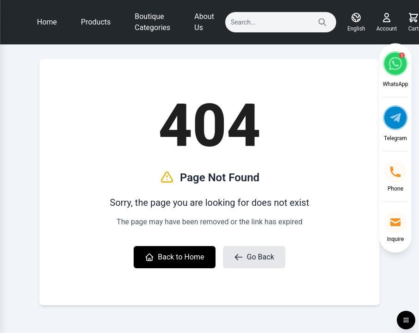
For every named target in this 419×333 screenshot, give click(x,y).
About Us (204, 22)
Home (47, 22)
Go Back (254, 257)
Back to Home (174, 257)
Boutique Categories (152, 22)
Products (96, 22)
